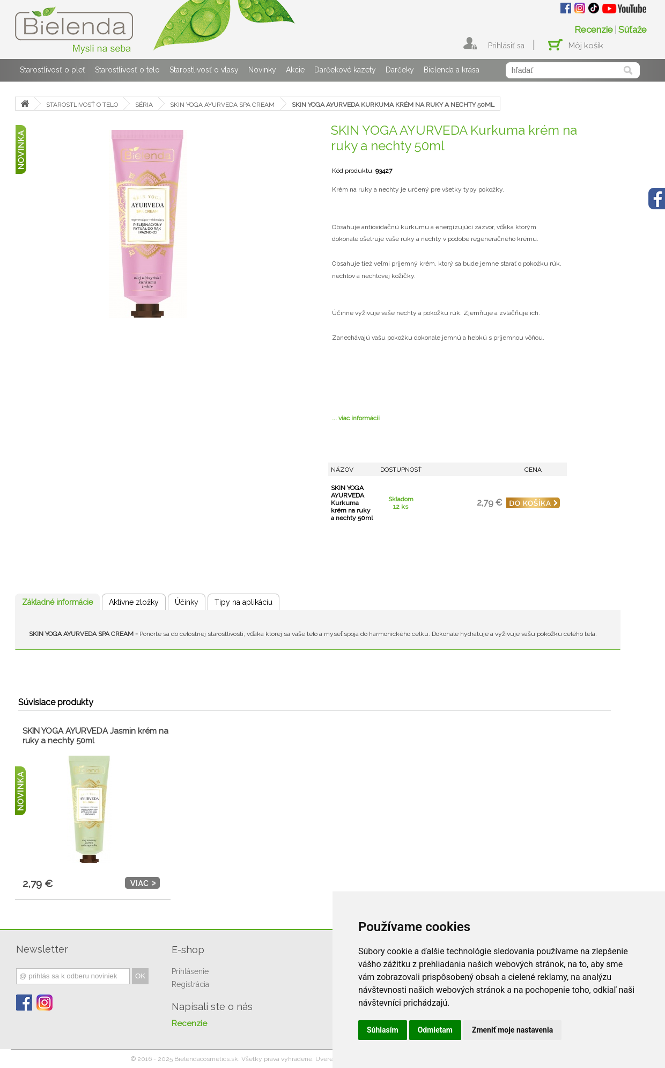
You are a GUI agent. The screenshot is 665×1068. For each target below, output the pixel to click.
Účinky (186, 602)
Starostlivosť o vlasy (204, 69)
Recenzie (593, 29)
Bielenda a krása (451, 69)
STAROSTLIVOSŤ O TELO (82, 104)
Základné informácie (57, 602)
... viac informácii (356, 418)
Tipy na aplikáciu (243, 602)
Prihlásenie (190, 971)
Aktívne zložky (134, 602)
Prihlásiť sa (506, 45)
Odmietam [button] (435, 1030)
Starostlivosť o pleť (52, 69)
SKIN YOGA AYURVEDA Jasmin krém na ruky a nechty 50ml (95, 735)
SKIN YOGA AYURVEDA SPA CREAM (222, 104)
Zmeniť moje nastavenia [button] (512, 1030)
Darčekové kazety (345, 69)
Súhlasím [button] (382, 1030)
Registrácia (190, 984)
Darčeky (400, 69)
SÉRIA (144, 104)
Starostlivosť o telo (127, 69)
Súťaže (632, 29)
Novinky (262, 69)
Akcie (295, 69)
